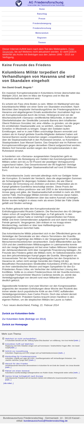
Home (42, 9)
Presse (42, 19)
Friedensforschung (42, 28)
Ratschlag (42, 14)
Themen (42, 43)
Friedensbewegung (42, 23)
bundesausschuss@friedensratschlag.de (46, 420)
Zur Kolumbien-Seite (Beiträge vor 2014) (24, 319)
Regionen (42, 38)
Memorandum (42, 33)
